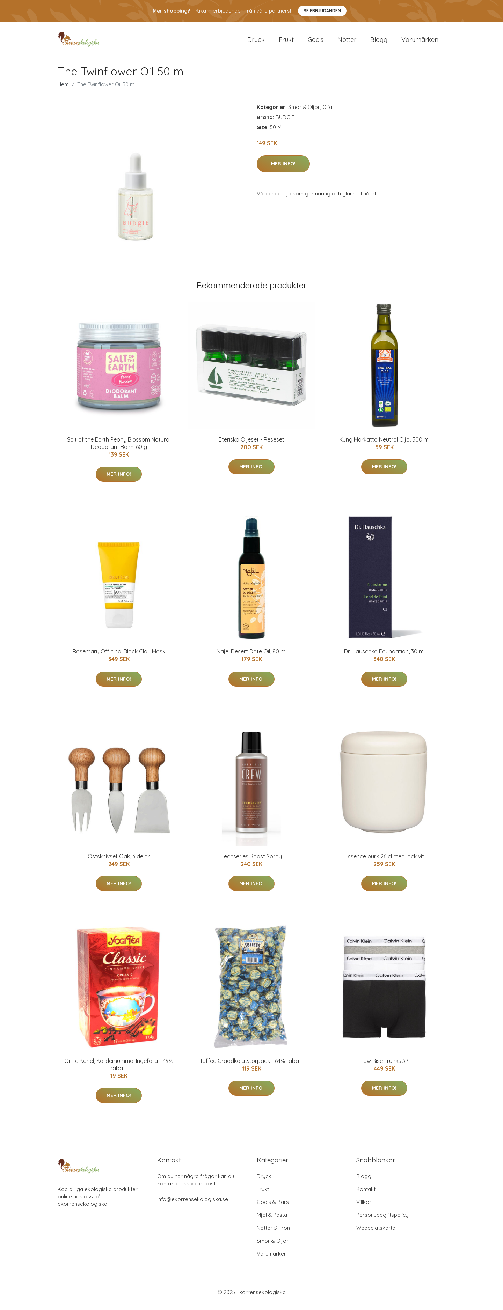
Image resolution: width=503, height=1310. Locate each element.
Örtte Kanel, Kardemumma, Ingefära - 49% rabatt (118, 1070)
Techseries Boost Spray (251, 862)
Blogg (378, 42)
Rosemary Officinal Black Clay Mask (119, 657)
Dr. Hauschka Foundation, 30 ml (384, 657)
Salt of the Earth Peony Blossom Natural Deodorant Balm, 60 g (118, 449)
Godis (315, 42)
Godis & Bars (273, 1208)
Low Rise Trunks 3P (384, 1066)
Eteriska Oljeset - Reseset (251, 445)
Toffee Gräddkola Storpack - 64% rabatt (251, 1066)
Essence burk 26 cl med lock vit (384, 862)
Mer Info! (283, 169)
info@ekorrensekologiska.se (192, 1205)
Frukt (286, 42)
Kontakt (366, 1195)
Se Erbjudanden (322, 10)
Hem (63, 90)
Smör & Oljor (304, 113)
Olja (327, 113)
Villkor (363, 1208)
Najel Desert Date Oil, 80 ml (251, 657)
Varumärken (419, 42)
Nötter (346, 42)
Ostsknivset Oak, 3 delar (119, 862)
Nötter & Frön (273, 1233)
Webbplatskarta (375, 1233)
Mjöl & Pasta (272, 1221)
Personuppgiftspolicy (382, 1221)
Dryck (256, 42)
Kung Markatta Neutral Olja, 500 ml (384, 445)
